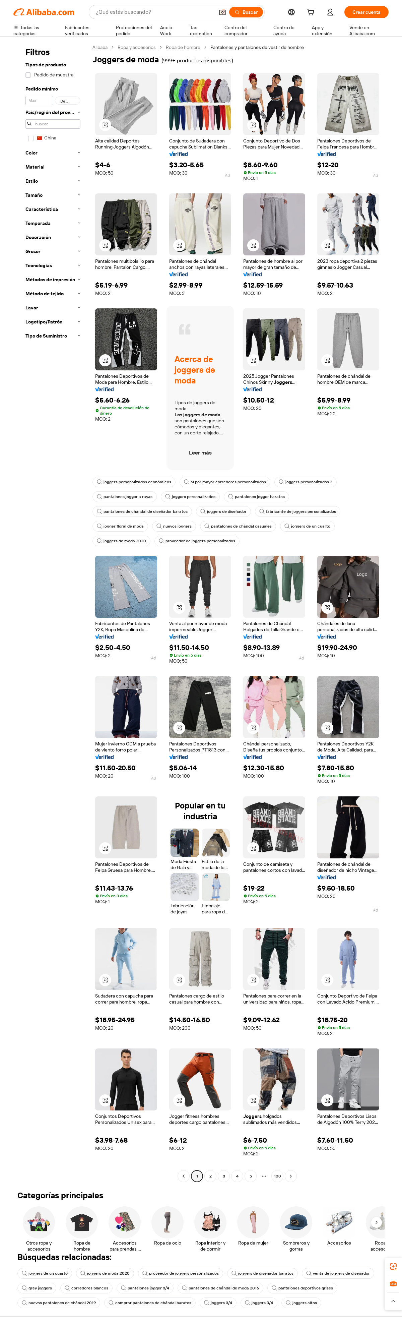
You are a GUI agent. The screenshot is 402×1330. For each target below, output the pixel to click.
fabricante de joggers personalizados (297, 511)
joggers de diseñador (223, 511)
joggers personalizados (190, 496)
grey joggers (37, 1288)
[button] (222, 12)
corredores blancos (86, 1288)
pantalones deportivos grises (302, 1288)
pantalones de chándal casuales (238, 526)
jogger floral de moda (120, 526)
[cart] (312, 13)
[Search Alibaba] (154, 12)
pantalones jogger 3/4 (145, 1288)
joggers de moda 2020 (121, 541)
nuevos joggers (174, 526)
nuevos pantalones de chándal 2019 (59, 1303)
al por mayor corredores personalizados (225, 482)
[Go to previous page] (184, 1176)
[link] (393, 1266)
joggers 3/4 (218, 1303)
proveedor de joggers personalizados (197, 541)
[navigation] (50, 612)
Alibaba (100, 47)
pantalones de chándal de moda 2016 (220, 1288)
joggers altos (301, 1303)
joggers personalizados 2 (305, 482)
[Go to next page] (291, 1176)
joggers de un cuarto (307, 526)
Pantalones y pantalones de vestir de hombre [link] (257, 47)
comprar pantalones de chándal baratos (150, 1303)
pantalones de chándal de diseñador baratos (142, 511)
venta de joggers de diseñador (338, 1273)
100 (277, 1176)
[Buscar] (246, 12)
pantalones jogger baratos (256, 496)
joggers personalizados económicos (134, 482)
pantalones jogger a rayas (124, 496)
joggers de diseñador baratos (262, 1273)
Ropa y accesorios (137, 47)
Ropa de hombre (183, 47)
